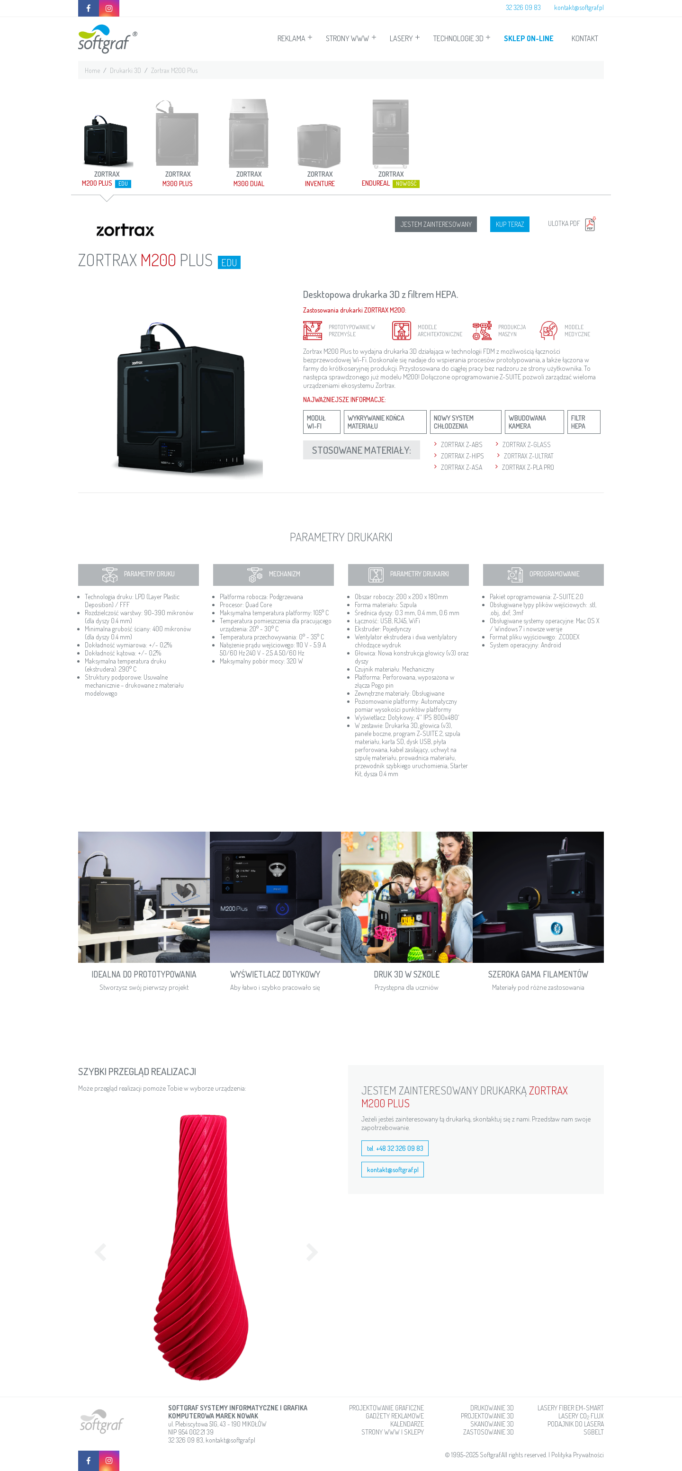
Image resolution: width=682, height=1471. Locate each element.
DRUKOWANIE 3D (492, 1408)
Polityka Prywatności (577, 1455)
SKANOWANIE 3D (492, 1424)
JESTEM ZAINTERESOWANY (436, 224)
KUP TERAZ (510, 224)
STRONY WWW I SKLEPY (392, 1432)
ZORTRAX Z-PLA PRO (528, 467)
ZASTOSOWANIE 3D (488, 1432)
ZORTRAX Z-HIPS (462, 456)
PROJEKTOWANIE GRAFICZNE (386, 1408)
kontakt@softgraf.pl (579, 7)
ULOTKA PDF (573, 223)
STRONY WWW (347, 38)
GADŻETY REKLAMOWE (395, 1416)
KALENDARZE (407, 1424)
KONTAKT (585, 38)
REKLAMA (291, 38)
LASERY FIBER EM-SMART (571, 1408)
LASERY (401, 38)
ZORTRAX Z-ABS (462, 444)
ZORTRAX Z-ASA (461, 467)
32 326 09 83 (523, 7)
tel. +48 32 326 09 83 (395, 1148)
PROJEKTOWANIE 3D (487, 1416)
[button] (97, 1248)
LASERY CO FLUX (581, 1416)
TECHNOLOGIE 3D (458, 38)
